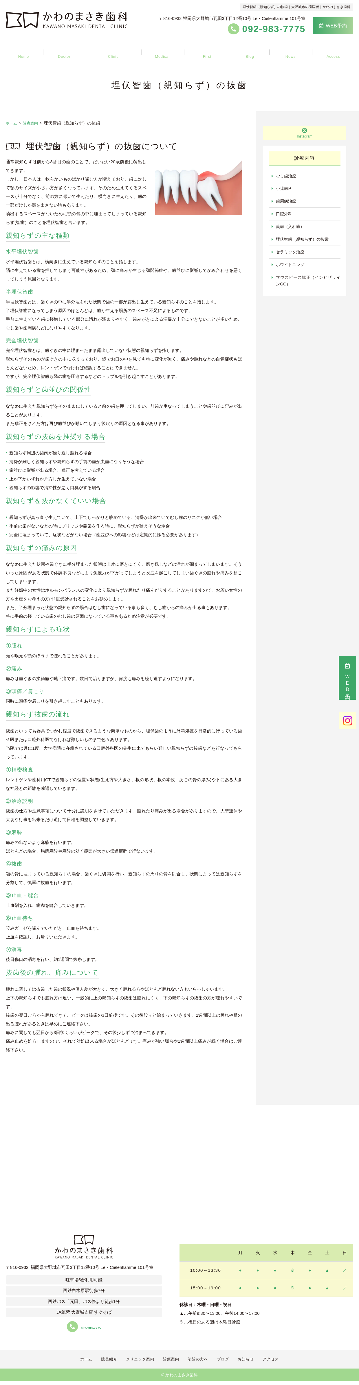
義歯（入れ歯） (291, 228)
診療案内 (164, 49)
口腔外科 (284, 215)
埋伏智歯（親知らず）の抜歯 (304, 241)
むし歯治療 (287, 176)
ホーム (32, 49)
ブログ (246, 49)
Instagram (304, 133)
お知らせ (284, 49)
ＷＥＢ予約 (347, 677)
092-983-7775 (84, 1326)
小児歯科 (284, 189)
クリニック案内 (117, 49)
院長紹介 (70, 49)
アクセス (324, 49)
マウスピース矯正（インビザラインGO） (308, 283)
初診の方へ (207, 49)
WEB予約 (333, 26)
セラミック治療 (291, 254)
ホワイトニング (291, 267)
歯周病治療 (287, 202)
